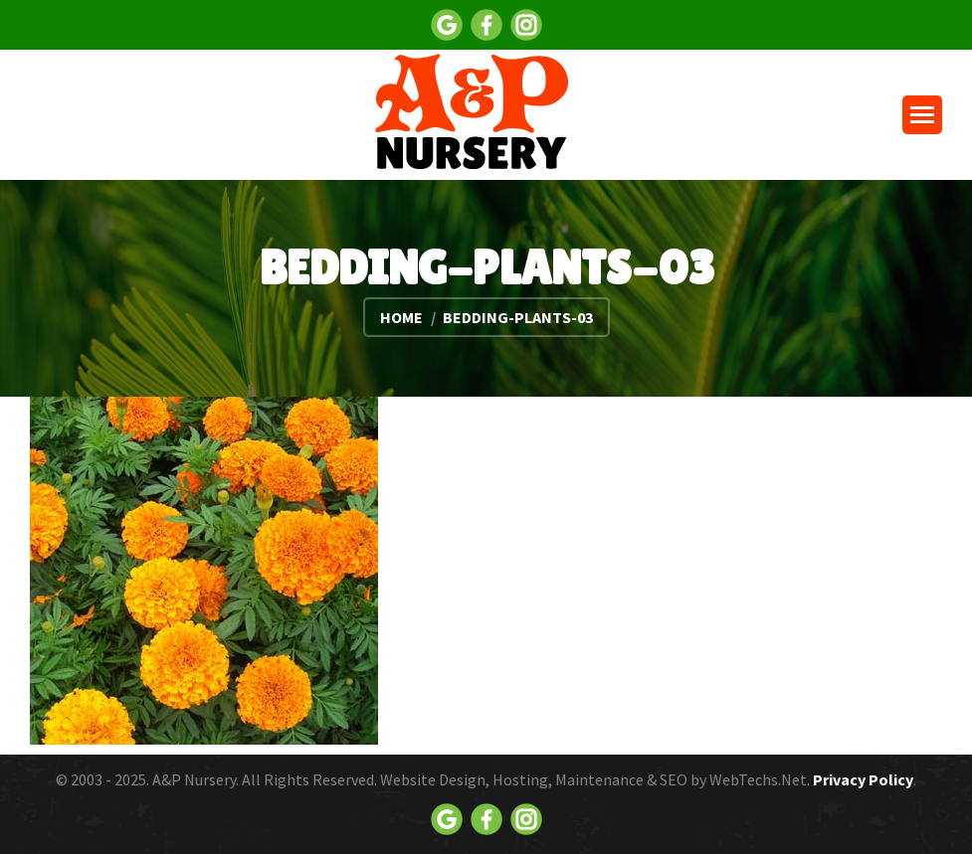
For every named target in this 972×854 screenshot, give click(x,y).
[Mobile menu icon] (922, 114)
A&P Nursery (194, 779)
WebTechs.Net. (759, 779)
